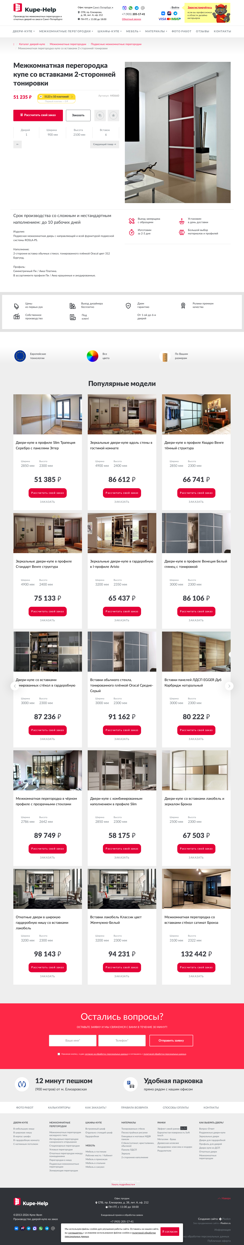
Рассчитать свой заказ (39, 115)
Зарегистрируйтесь (200, 7)
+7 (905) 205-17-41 (122, 1221)
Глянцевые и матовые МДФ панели (136, 1137)
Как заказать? (95, 1107)
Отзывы (202, 31)
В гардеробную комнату (26, 1140)
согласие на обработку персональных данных (106, 1054)
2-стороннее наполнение (134, 1157)
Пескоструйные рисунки (134, 1132)
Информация (222, 1230)
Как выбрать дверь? (211, 1123)
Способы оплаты (176, 1107)
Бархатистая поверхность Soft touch (173, 1134)
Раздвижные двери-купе (212, 1132)
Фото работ (181, 31)
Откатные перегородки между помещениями (66, 1154)
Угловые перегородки (61, 1149)
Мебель (132, 31)
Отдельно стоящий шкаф (98, 1132)
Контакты (222, 31)
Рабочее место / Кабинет (99, 1155)
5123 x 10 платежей (56, 99)
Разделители (164, 1151)
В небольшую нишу (23, 1129)
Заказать (78, 115)
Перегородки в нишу (60, 1160)
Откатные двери (208, 1152)
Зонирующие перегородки (63, 1170)
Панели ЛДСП (129, 1150)
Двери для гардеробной (212, 1140)
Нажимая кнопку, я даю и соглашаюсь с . (122, 1054)
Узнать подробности (122, 1184)
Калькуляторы (59, 1107)
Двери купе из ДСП (209, 1148)
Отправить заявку (171, 1040)
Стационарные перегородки (64, 1146)
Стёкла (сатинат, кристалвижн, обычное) (137, 1144)
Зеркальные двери (209, 1136)
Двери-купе (23, 31)
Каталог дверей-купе (32, 44)
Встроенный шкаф (95, 1129)
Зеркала (125, 1153)
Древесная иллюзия (168, 1143)
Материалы (155, 31)
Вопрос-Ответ (206, 1129)
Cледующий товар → (104, 144)
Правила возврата (134, 1107)
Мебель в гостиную (96, 1152)
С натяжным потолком (25, 1144)
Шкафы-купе (109, 31)
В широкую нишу (22, 1132)
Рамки (161, 1123)
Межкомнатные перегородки (65, 31)
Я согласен (169, 1231)
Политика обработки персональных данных (202, 1236)
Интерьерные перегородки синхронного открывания (63, 1140)
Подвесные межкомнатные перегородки (116, 44)
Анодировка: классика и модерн (174, 1147)
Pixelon (226, 1219)
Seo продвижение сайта (206, 1223)
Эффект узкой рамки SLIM (171, 1129)
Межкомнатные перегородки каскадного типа (65, 1133)
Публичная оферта (219, 1241)
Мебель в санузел (95, 1167)
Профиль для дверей (210, 1144)
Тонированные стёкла (133, 1129)
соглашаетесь (75, 1233)
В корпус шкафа (21, 1136)
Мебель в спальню (95, 1163)
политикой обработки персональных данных (165, 1054)
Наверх (224, 1198)
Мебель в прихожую (97, 1159)
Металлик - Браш (166, 1139)
